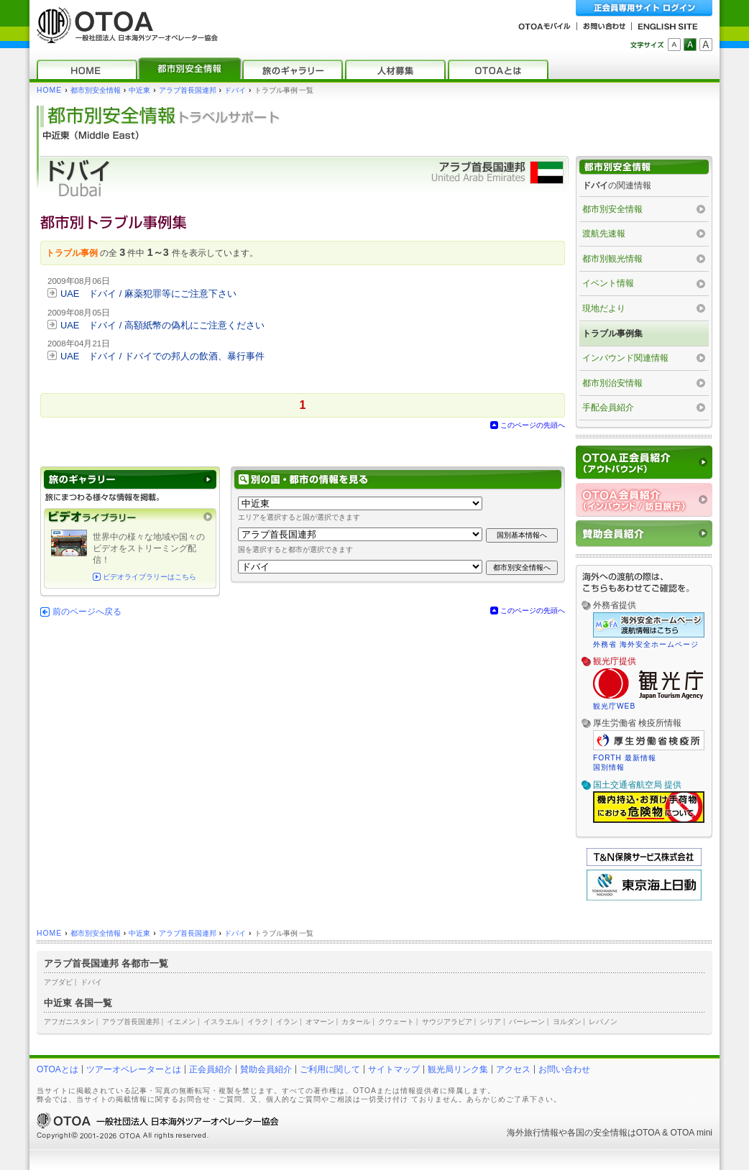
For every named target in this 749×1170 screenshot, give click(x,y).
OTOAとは (57, 1069)
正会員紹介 (210, 1069)
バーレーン (527, 1022)
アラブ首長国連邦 (187, 90)
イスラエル (221, 1022)
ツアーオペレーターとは (133, 1069)
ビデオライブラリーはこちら (149, 577)
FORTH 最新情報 (624, 758)
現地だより (603, 308)
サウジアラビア (447, 1022)
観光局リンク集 (458, 1069)
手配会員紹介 (608, 407)
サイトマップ (394, 1069)
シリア (490, 1022)
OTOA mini (691, 1133)
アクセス (513, 1069)
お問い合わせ (564, 1069)
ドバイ (235, 90)
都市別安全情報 (95, 90)
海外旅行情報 (533, 1133)
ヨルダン (567, 1022)
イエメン (181, 1022)
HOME (49, 90)
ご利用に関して (330, 1069)
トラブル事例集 (612, 333)
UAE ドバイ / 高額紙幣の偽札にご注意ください (162, 325)
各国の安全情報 (597, 1133)
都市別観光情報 (612, 259)
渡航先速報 (603, 234)
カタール (355, 1022)
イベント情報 (608, 283)
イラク (258, 1022)
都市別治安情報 (612, 383)
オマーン (319, 1022)
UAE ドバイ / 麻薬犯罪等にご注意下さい (148, 293)
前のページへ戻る (86, 611)
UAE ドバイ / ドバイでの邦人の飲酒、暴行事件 (162, 356)
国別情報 (609, 767)
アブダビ (58, 982)
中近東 (139, 90)
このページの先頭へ (532, 425)
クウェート (396, 1022)
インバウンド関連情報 (625, 358)
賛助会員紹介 (266, 1069)
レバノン (603, 1022)
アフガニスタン (69, 1022)
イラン (287, 1022)
